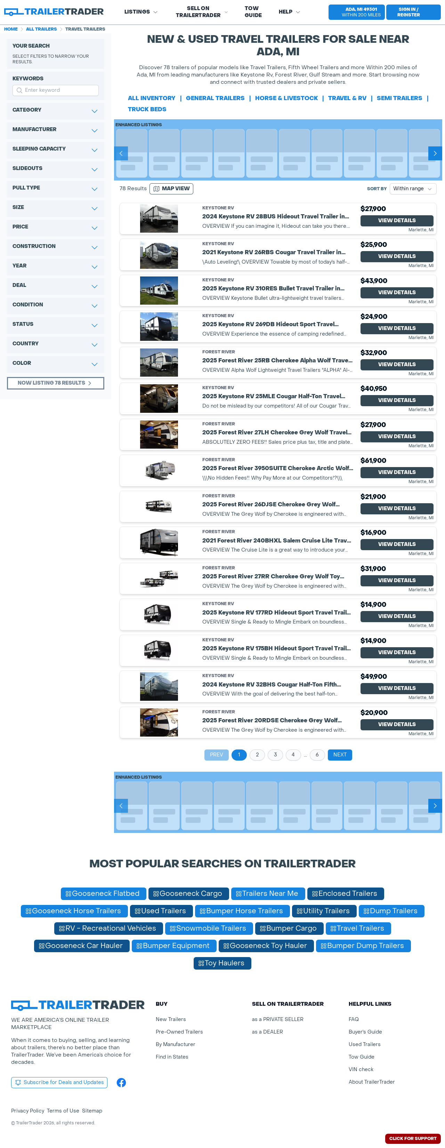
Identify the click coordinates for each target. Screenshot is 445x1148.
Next (340, 755)
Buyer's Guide (365, 1032)
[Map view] (171, 188)
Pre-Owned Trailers (179, 1032)
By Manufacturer (175, 1044)
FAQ (354, 1019)
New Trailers (171, 1019)
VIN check (361, 1069)
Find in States (172, 1057)
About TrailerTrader (372, 1082)
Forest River (218, 352)
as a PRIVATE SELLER (278, 1019)
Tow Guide (253, 12)
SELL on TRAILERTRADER (202, 12)
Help (290, 12)
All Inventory (152, 98)
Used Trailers (365, 1044)
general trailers (215, 98)
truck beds (147, 109)
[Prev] (121, 153)
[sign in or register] (413, 12)
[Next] (435, 153)
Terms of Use (63, 1111)
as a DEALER (267, 1032)
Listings (141, 12)
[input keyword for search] (56, 90)
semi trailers (399, 98)
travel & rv (347, 98)
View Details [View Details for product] (397, 220)
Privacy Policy (27, 1111)
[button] (354, 12)
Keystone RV (218, 208)
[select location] (357, 12)
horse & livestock (286, 98)
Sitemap (92, 1111)
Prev (216, 755)
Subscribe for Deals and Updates (59, 1082)
